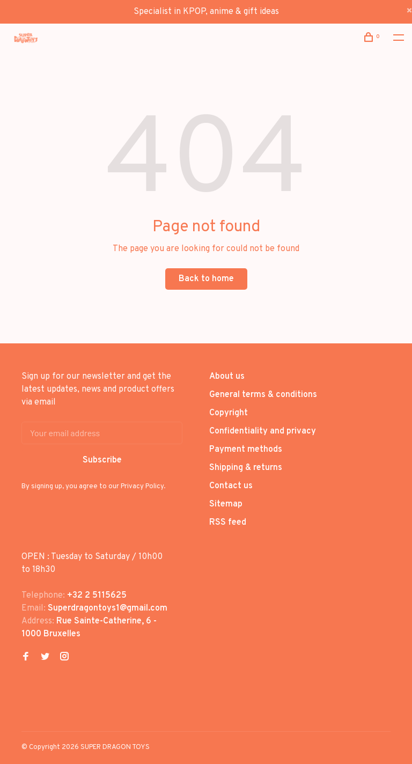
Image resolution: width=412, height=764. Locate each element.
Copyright (228, 413)
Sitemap (225, 504)
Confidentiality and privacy (262, 431)
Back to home (206, 279)
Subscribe (102, 460)
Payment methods (245, 449)
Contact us (231, 486)
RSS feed (227, 522)
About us (227, 376)
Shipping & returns (245, 467)
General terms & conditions (263, 395)
